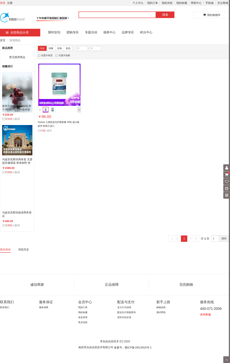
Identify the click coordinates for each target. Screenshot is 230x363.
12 (43, 130)
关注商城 (222, 2)
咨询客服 (205, 314)
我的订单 (152, 2)
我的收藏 (181, 2)
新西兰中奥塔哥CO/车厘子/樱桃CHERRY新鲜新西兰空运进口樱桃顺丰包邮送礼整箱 (17, 108)
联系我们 (4, 307)
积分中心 (146, 32)
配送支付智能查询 (126, 312)
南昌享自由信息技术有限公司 (95, 347)
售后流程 (82, 322)
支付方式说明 (124, 307)
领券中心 (109, 32)
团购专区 (73, 32)
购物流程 (161, 307)
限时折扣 (54, 32)
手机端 (209, 2)
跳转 (224, 238)
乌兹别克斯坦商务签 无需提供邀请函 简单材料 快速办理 (17, 161)
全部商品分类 (17, 32)
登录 (2, 2)
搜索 (165, 14)
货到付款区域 (124, 317)
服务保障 (43, 307)
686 (9, 225)
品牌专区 (128, 32)
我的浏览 (167, 2)
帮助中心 (196, 2)
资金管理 (82, 317)
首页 (2, 40)
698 (9, 172)
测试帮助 (161, 312)
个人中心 (138, 2)
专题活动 (91, 32)
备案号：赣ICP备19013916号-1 (133, 347)
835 (9, 118)
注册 (9, 2)
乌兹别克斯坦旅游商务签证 (17, 214)
